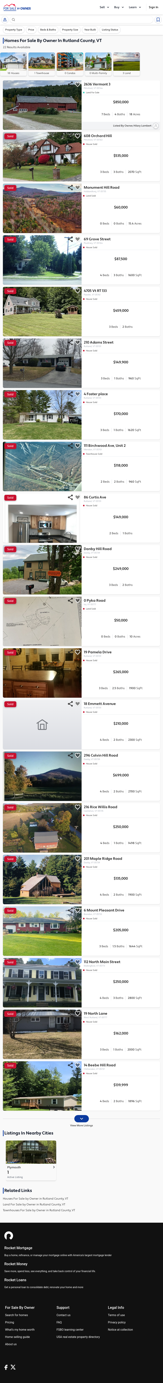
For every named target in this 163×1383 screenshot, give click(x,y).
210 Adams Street (121, 344)
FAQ (59, 1322)
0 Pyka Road (121, 602)
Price (31, 29)
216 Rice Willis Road (121, 809)
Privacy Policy (117, 1322)
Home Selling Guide (17, 1337)
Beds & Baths (48, 29)
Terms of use (116, 1315)
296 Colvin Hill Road (121, 757)
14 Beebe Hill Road (121, 1067)
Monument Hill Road (121, 189)
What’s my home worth (20, 1329)
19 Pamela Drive (121, 654)
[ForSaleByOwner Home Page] (17, 7)
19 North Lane (121, 1015)
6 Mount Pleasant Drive (121, 912)
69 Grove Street (121, 241)
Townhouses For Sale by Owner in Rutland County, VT (39, 1210)
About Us (11, 1344)
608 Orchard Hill (121, 137)
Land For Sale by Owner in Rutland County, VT (34, 1204)
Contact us (64, 1315)
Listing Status (110, 29)
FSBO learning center (70, 1329)
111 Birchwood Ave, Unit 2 (121, 447)
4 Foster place (121, 396)
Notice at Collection (120, 1329)
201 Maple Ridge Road (121, 860)
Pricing (9, 1322)
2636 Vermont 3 (121, 86)
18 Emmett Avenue (121, 705)
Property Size (70, 29)
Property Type (13, 29)
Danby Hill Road (121, 550)
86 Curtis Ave (121, 499)
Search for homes (16, 1315)
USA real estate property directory (78, 1337)
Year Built (90, 29)
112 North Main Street (121, 963)
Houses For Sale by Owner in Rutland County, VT (35, 1198)
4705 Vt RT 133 (121, 292)
